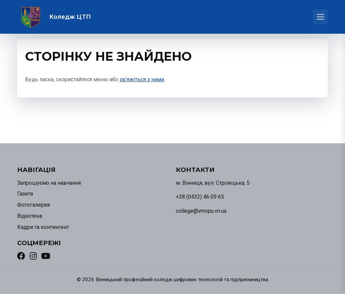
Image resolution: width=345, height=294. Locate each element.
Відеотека (29, 216)
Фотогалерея (33, 205)
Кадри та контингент (43, 227)
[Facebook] (21, 256)
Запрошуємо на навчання (49, 183)
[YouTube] (45, 256)
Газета (25, 193)
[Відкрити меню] (320, 16)
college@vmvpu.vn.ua (201, 211)
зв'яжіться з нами (142, 79)
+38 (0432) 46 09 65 (200, 197)
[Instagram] (33, 256)
